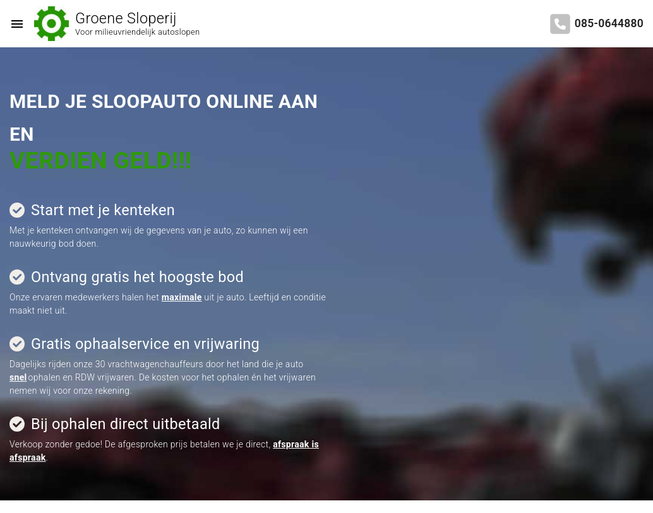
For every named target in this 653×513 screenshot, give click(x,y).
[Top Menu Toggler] (14, 24)
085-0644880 (609, 23)
